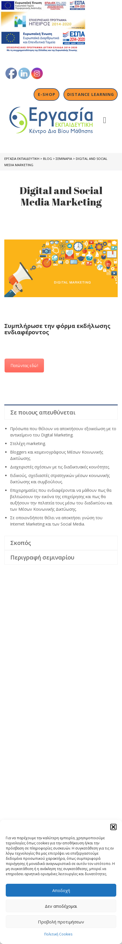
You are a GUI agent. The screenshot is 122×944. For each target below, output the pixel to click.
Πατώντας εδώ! (24, 365)
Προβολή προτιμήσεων (61, 922)
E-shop (46, 94)
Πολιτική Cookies (58, 934)
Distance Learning (90, 94)
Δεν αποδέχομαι (61, 906)
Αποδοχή (61, 890)
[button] (113, 827)
